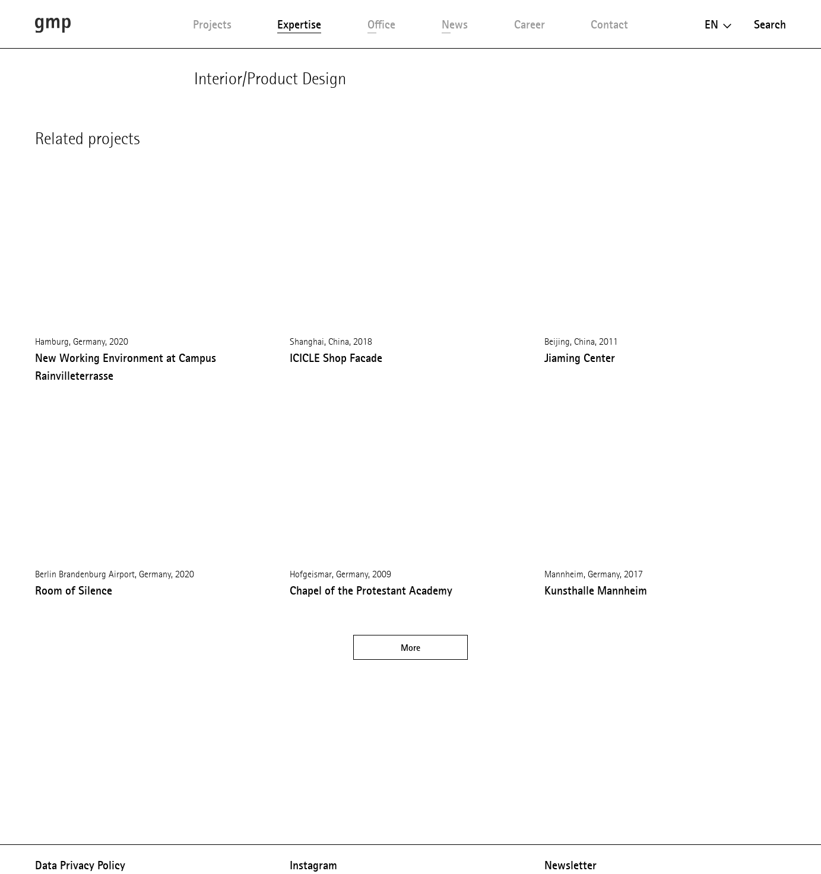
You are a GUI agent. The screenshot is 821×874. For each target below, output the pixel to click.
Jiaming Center (579, 358)
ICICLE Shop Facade (336, 358)
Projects (212, 24)
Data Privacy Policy (80, 865)
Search (770, 24)
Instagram (313, 865)
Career (529, 24)
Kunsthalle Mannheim (595, 590)
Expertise (299, 24)
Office (381, 24)
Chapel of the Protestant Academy (371, 590)
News (455, 24)
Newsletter (570, 865)
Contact (609, 24)
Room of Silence (73, 590)
